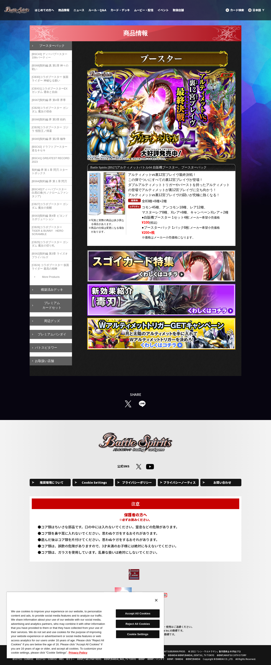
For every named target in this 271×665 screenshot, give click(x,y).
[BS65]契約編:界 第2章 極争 (49, 138)
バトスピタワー (46, 347)
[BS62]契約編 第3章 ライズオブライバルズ (50, 255)
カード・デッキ (120, 10)
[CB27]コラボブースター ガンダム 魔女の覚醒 (50, 205)
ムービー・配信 (143, 10)
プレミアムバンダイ (52, 334)
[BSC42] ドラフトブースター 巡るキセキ (49, 148)
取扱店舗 (178, 10)
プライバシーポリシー (137, 482)
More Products (50, 276)
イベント (163, 10)
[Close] (156, 600)
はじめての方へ (44, 10)
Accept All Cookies (138, 613)
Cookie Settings (94, 482)
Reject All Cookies (138, 623)
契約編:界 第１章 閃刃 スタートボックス (50, 171)
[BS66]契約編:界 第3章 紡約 (49, 119)
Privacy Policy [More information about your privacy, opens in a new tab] (78, 652)
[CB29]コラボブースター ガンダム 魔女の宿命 (50, 109)
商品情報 (63, 10)
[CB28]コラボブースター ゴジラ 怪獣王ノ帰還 (50, 129)
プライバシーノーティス (179, 482)
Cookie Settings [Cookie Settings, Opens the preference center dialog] (137, 634)
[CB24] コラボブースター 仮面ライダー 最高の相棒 (50, 266)
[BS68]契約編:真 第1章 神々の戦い (50, 67)
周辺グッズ (52, 321)
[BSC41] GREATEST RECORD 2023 (50, 160)
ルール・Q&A (97, 10)
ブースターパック (52, 45)
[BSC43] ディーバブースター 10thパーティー (49, 55)
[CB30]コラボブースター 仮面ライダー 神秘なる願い (50, 78)
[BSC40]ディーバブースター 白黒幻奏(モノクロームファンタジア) (50, 193)
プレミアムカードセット (51, 305)
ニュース (78, 10)
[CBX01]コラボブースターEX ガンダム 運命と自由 (50, 90)
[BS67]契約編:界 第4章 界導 (49, 100)
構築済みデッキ (52, 289)
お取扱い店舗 (44, 361)
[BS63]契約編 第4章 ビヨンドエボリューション (50, 217)
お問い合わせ (222, 482)
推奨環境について (52, 482)
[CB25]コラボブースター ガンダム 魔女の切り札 (50, 244)
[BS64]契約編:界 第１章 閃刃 (49, 181)
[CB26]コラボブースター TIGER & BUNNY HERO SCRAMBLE (47, 231)
